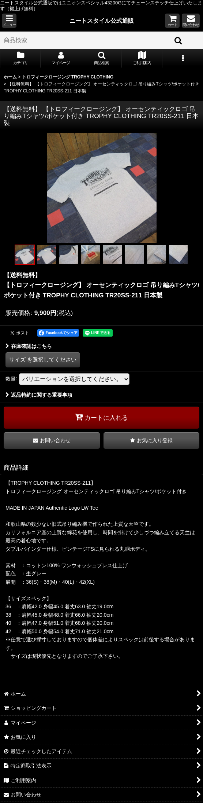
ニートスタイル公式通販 (101, 20)
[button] (9, 21)
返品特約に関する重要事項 (38, 395)
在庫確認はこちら (28, 346)
